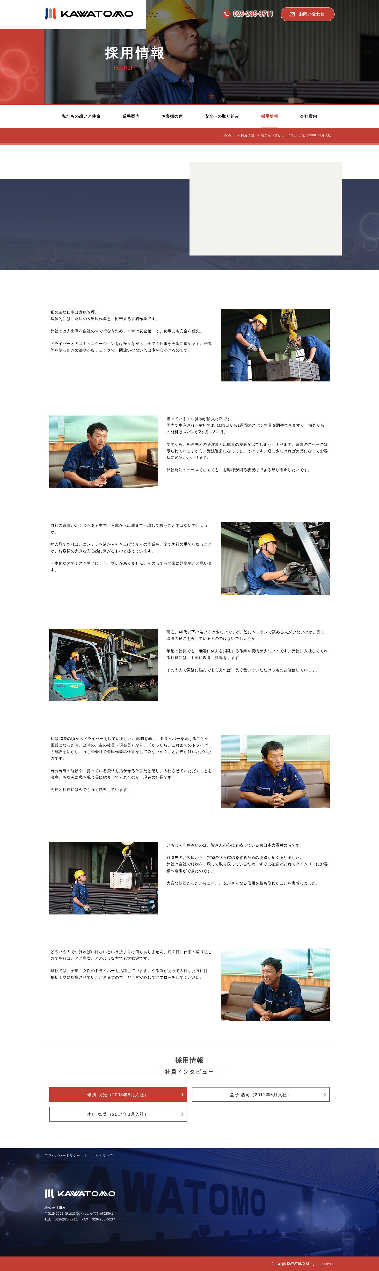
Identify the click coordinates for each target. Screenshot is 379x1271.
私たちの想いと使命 (81, 116)
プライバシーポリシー (62, 1155)
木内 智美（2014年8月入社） (118, 1114)
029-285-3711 (253, 14)
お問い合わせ (312, 14)
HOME (229, 135)
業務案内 (130, 116)
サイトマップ (102, 1155)
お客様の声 (172, 116)
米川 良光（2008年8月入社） (118, 1094)
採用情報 (269, 116)
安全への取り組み (222, 116)
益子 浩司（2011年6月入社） (261, 1094)
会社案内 (308, 116)
